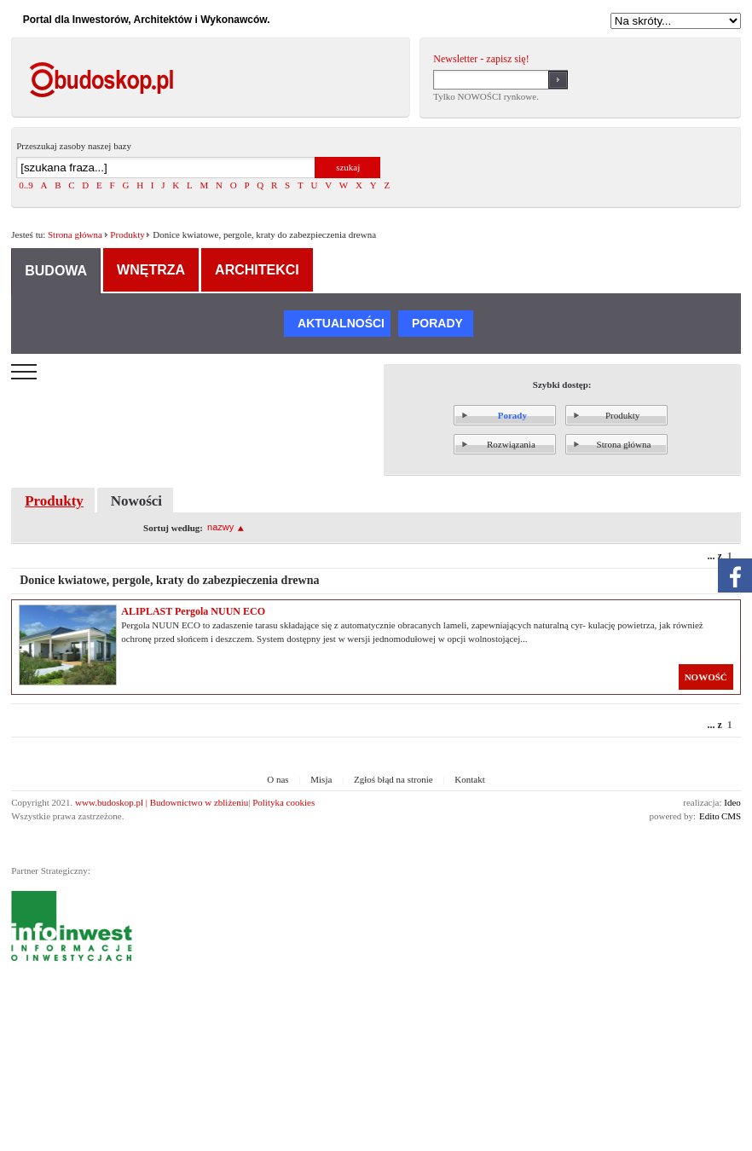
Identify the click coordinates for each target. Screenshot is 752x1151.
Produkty (127, 234)
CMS (731, 816)
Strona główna (75, 234)
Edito (709, 816)
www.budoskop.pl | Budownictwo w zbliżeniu (161, 802)
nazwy (220, 527)
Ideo (732, 802)
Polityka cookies (283, 802)
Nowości (136, 501)
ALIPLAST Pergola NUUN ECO (193, 611)
